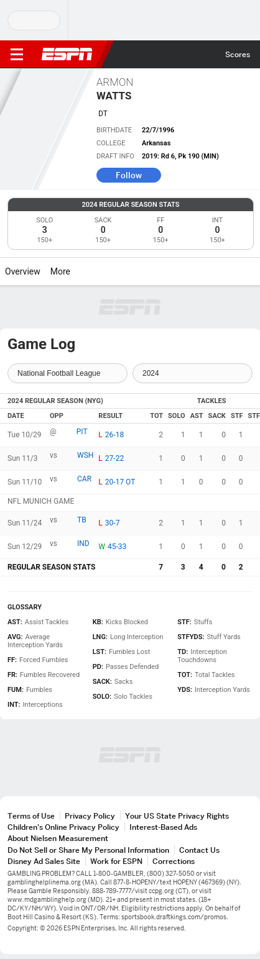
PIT (82, 431)
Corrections (173, 861)
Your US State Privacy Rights (177, 815)
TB (81, 520)
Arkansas (156, 143)
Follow (129, 175)
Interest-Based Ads (163, 827)
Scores (237, 54)
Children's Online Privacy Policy (63, 827)
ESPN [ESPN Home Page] (67, 54)
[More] (79, 271)
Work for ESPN (116, 861)
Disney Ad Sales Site (43, 861)
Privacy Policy (90, 815)
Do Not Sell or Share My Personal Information (88, 850)
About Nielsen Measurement (57, 838)
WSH (85, 455)
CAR (84, 479)
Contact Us (199, 850)
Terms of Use (31, 815)
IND (83, 543)
